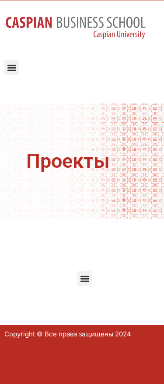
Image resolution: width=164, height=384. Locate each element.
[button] (11, 67)
